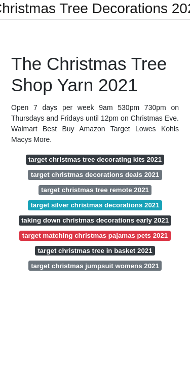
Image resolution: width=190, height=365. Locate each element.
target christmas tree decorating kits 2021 (95, 159)
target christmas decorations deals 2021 (95, 174)
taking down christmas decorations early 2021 (95, 220)
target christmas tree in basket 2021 (94, 250)
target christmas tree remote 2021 (95, 190)
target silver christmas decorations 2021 (94, 205)
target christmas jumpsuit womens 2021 (95, 266)
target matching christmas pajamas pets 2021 (95, 235)
